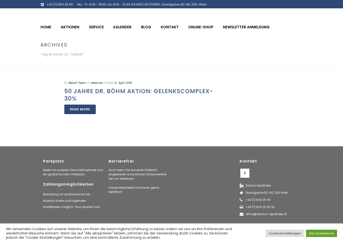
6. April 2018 (123, 83)
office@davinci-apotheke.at (266, 214)
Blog (146, 27)
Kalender (122, 27)
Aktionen (70, 27)
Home (45, 27)
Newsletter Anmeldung (246, 27)
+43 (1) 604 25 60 (59, 4)
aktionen (97, 83)
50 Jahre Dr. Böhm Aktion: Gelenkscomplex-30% (138, 94)
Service (96, 27)
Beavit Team (77, 83)
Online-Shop (200, 27)
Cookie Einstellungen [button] (284, 233)
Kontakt (170, 27)
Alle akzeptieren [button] (321, 233)
